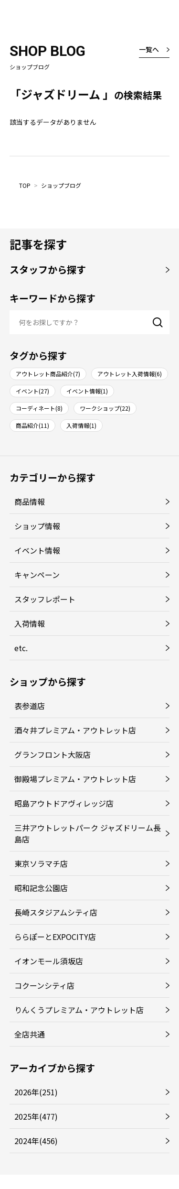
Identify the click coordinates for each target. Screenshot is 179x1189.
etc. (21, 648)
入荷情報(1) (81, 425)
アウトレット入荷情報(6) (129, 374)
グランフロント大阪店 (52, 754)
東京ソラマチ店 (41, 863)
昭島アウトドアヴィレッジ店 (64, 803)
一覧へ (149, 49)
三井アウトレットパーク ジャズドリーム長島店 (87, 833)
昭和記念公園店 (41, 888)
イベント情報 (37, 550)
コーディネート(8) (39, 408)
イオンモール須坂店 (48, 961)
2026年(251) (36, 1092)
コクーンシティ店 (44, 985)
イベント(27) (32, 391)
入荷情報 (29, 623)
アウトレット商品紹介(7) (48, 374)
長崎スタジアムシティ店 (55, 912)
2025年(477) (36, 1116)
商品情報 (29, 501)
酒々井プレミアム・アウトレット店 (75, 730)
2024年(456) (36, 1140)
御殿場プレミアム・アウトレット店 (75, 779)
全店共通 (29, 1034)
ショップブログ (61, 185)
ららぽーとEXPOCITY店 (55, 936)
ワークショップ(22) (105, 408)
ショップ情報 (37, 526)
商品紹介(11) (32, 425)
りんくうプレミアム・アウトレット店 (79, 1009)
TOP (25, 185)
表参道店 (29, 705)
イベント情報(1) (87, 391)
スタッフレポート (44, 599)
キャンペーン (37, 574)
